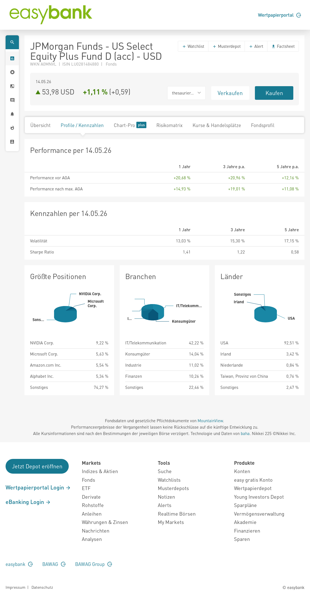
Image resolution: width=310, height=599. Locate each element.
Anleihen (92, 513)
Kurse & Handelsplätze (217, 125)
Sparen (242, 539)
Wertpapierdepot (253, 488)
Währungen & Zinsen (105, 522)
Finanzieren (247, 530)
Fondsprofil (262, 125)
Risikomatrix (169, 125)
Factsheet (283, 46)
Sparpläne (245, 505)
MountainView (210, 420)
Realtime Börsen (177, 513)
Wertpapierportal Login (38, 487)
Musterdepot (226, 46)
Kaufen (274, 92)
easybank (19, 564)
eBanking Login (28, 501)
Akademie (245, 522)
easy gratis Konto (253, 479)
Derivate (91, 496)
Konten (242, 471)
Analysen (92, 539)
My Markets (171, 522)
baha (245, 433)
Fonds (88, 479)
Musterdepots (173, 488)
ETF (86, 488)
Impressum (15, 587)
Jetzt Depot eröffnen (37, 466)
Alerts (164, 505)
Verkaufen (230, 92)
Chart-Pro (130, 125)
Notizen (166, 496)
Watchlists (169, 479)
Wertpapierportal (279, 15)
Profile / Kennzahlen (82, 125)
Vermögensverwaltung (259, 513)
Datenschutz (42, 587)
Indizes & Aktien (100, 471)
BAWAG (54, 564)
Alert (256, 46)
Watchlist (193, 46)
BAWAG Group (93, 564)
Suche (165, 471)
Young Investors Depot (259, 496)
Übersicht (40, 125)
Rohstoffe (93, 505)
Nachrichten (95, 530)
